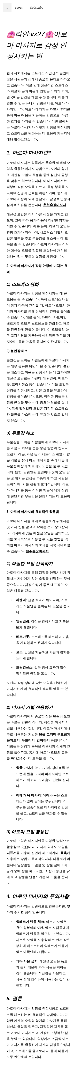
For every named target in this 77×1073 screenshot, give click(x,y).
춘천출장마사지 (54, 205)
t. (7, 7)
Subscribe (36, 7)
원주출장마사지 (37, 551)
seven (19, 7)
